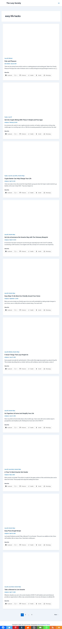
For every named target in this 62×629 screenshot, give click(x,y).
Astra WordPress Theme (43, 624)
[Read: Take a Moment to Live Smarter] (31, 568)
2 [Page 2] (25, 614)
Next (56, 614)
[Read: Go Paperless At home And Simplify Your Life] (31, 392)
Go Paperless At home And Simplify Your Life (19, 413)
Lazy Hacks (15, 175)
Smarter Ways (21, 175)
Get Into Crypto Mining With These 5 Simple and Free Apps (23, 120)
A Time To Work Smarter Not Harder (16, 472)
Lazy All (6, 58)
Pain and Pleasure (10, 61)
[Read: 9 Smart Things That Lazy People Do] (31, 333)
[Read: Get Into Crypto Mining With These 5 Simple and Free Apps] (31, 98)
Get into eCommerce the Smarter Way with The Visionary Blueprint (26, 237)
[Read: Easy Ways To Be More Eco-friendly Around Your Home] (31, 274)
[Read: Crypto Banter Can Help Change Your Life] (31, 157)
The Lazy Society (13, 3)
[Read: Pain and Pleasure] (31, 39)
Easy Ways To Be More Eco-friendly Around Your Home (22, 296)
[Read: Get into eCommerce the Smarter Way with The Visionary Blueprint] (31, 216)
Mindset (10, 58)
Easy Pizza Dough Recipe (12, 531)
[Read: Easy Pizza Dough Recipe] (31, 509)
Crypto (6, 117)
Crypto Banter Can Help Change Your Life (17, 178)
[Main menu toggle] (58, 3)
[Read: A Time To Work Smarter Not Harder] (31, 450)
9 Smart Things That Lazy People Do (16, 355)
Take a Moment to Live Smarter (14, 589)
